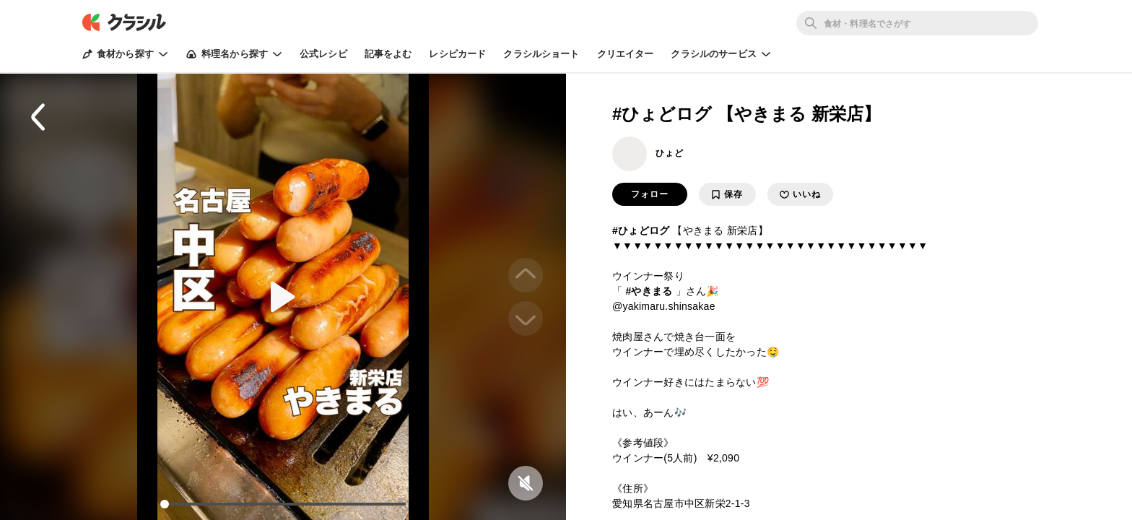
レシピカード (457, 53)
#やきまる (648, 291)
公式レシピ (323, 53)
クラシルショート (541, 53)
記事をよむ (388, 53)
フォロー (650, 194)
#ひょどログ (640, 230)
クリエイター (625, 53)
